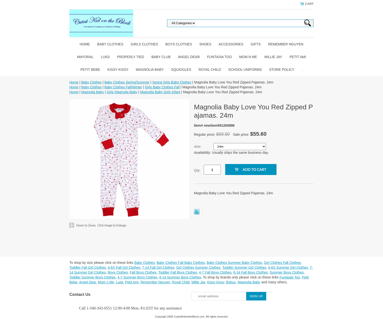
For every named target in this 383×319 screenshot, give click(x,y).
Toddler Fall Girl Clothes (87, 267)
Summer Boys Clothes (287, 272)
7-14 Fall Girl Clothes (158, 267)
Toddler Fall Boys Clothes (177, 272)
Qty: (197, 170)
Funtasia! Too (289, 277)
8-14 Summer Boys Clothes (180, 277)
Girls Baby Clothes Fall (162, 87)
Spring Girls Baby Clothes (171, 82)
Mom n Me (248, 57)
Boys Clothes (178, 44)
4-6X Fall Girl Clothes (124, 267)
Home (85, 44)
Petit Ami (297, 57)
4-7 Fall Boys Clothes (215, 272)
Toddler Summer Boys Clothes (92, 277)
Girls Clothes (144, 44)
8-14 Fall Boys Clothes (250, 272)
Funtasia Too (219, 57)
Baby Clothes (110, 44)
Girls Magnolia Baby (122, 92)
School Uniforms (245, 70)
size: (198, 146)
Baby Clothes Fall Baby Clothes (181, 263)
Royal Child (210, 70)
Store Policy (281, 70)
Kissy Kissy (117, 70)
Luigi (105, 57)
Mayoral (85, 57)
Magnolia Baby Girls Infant (160, 92)
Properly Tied (130, 57)
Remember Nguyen (285, 44)
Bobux (231, 282)
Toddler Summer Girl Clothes (244, 267)
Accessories (231, 44)
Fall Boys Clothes (143, 272)
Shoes (205, 44)
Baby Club (160, 57)
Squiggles (181, 70)
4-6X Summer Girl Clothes (288, 267)
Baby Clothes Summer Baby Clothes (234, 263)
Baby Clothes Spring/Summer (126, 82)
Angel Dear (189, 57)
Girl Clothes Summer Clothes (198, 267)
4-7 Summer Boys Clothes (137, 277)
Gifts (256, 44)
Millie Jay (273, 57)
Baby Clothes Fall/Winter (123, 87)
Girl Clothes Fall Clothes (282, 263)
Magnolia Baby (150, 70)
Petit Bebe (90, 70)
